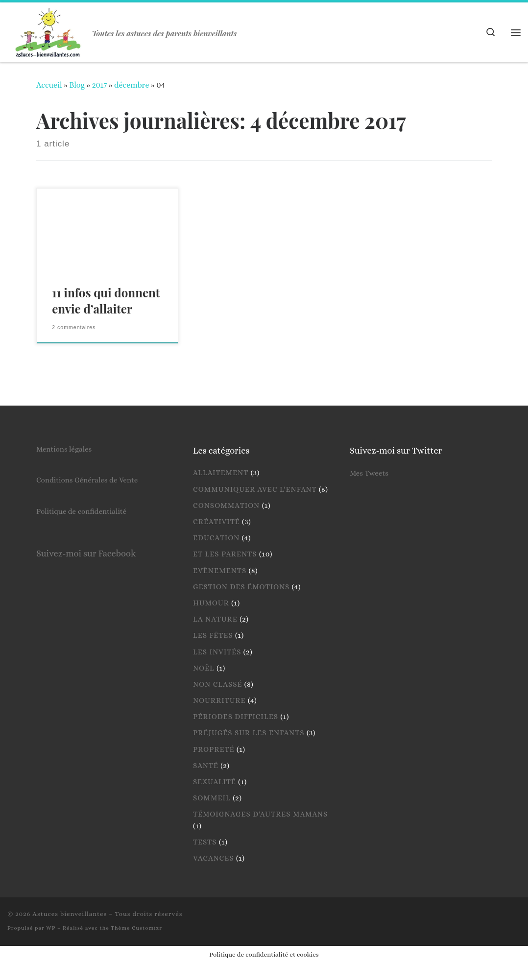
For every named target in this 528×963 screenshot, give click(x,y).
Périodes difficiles (235, 716)
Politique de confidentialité (81, 511)
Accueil (49, 85)
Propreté (214, 749)
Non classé (217, 684)
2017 (99, 85)
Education (216, 537)
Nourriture (219, 700)
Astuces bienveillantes (69, 913)
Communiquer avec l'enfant (255, 489)
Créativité (216, 521)
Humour (211, 603)
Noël (204, 668)
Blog (76, 85)
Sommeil (212, 798)
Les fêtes (213, 635)
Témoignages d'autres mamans (260, 814)
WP (50, 928)
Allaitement (220, 472)
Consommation (226, 505)
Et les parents (225, 554)
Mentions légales (64, 449)
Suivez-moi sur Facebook (86, 553)
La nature (215, 619)
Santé (205, 765)
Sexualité (214, 781)
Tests (205, 842)
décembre (131, 85)
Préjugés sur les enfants (249, 732)
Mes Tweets (369, 473)
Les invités (217, 652)
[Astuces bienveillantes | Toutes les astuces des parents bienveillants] (48, 29)
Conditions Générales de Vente (87, 480)
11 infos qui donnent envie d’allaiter (106, 301)
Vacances (213, 858)
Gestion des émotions (241, 586)
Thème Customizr (136, 928)
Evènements (219, 570)
